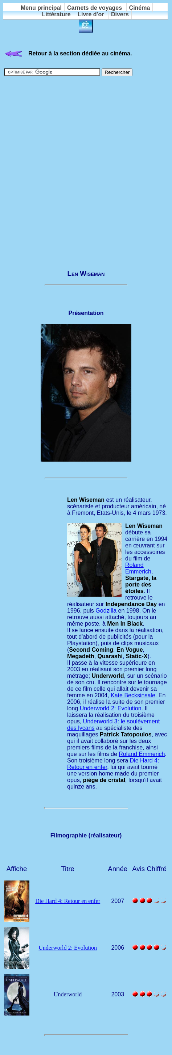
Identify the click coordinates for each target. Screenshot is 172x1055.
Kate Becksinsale (133, 695)
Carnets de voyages (94, 8)
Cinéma (139, 8)
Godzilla (105, 611)
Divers (120, 14)
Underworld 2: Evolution (111, 708)
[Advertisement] (86, 169)
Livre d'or (91, 14)
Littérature (56, 14)
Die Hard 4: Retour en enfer (67, 901)
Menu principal (41, 8)
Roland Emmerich (138, 568)
